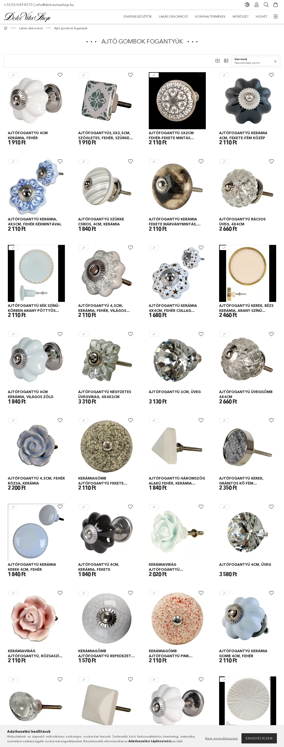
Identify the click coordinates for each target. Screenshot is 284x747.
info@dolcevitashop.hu (55, 4)
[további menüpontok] (275, 16)
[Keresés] (266, 5)
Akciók (110, 16)
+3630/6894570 (18, 4)
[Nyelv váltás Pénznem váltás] (247, 5)
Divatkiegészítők (253, 16)
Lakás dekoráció (217, 16)
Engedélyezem (259, 738)
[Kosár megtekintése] (275, 5)
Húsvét (129, 16)
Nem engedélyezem (221, 738)
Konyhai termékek (180, 16)
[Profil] (256, 5)
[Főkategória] (6, 30)
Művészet (150, 16)
